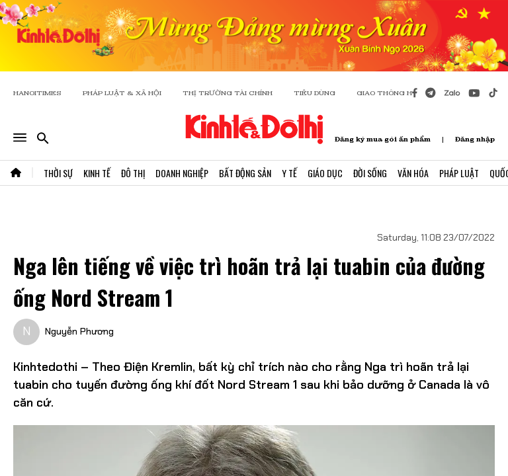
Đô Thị (133, 173)
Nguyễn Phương (79, 331)
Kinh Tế (96, 173)
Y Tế (289, 173)
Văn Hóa (413, 173)
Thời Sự (58, 173)
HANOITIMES (37, 93)
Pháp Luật (459, 173)
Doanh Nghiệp (181, 173)
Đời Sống (370, 173)
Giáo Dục (325, 173)
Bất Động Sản (245, 173)
